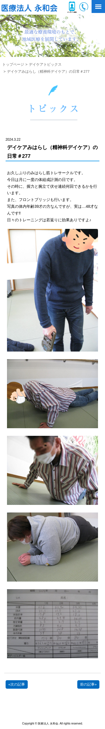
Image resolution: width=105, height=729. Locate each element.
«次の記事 (16, 684)
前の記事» (88, 684)
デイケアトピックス (45, 64)
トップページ (13, 64)
